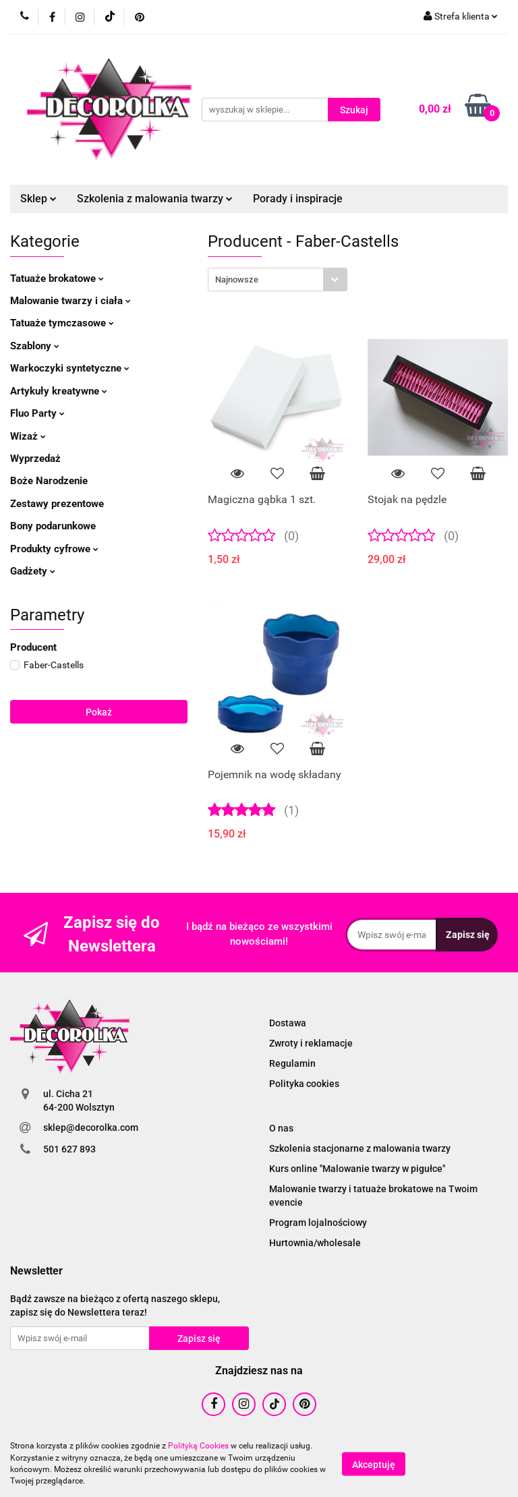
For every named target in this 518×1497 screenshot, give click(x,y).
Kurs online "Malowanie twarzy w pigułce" (357, 1168)
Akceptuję (373, 1464)
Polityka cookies (304, 1083)
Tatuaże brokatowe (57, 278)
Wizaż (28, 436)
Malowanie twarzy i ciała (70, 301)
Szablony (34, 346)
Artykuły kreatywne (58, 391)
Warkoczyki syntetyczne (70, 368)
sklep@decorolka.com (90, 1127)
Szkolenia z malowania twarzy (155, 198)
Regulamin (292, 1063)
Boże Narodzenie (49, 481)
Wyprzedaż (35, 458)
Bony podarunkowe (53, 526)
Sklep (38, 198)
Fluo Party (37, 413)
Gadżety (32, 571)
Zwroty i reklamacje (311, 1043)
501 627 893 (69, 1149)
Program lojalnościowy (318, 1222)
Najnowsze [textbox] (236, 279)
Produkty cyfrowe (54, 549)
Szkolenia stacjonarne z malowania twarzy (360, 1148)
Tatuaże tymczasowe (62, 323)
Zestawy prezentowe (57, 504)
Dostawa (287, 1023)
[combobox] (277, 279)
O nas (281, 1128)
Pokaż (99, 712)
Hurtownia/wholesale (315, 1242)
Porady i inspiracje (298, 198)
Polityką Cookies (198, 1445)
